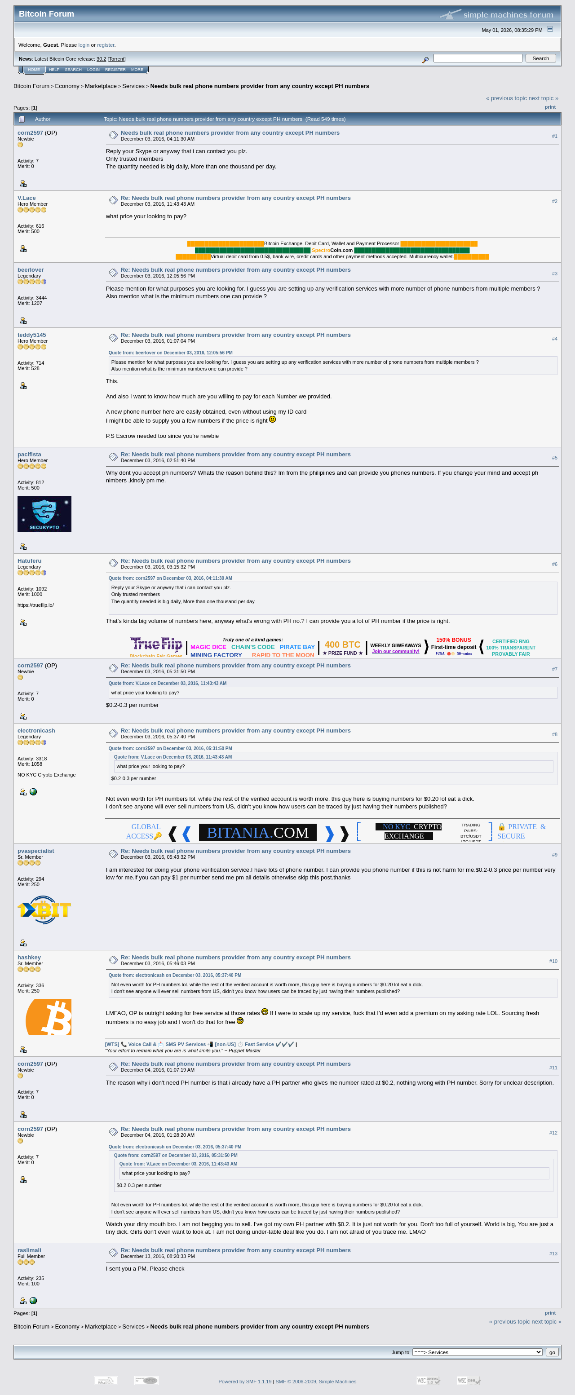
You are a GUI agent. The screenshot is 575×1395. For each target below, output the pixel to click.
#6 (554, 564)
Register (115, 69)
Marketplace (101, 86)
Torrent (116, 59)
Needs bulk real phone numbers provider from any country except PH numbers (259, 86)
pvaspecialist (36, 851)
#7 (554, 669)
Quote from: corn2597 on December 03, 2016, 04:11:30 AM (170, 578)
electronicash (36, 730)
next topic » (544, 98)
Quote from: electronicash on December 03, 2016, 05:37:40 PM (175, 975)
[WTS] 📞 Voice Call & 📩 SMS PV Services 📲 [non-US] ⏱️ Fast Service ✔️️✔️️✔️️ (199, 1044)
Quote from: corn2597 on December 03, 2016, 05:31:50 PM (170, 748)
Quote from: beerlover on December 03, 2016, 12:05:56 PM (171, 352)
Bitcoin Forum (31, 86)
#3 (554, 273)
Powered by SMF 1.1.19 (245, 1381)
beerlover (31, 269)
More (137, 69)
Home (34, 69)
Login (93, 69)
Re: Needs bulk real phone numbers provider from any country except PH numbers (236, 197)
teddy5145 (32, 334)
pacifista (29, 454)
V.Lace (27, 197)
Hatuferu (29, 560)
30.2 (101, 59)
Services (133, 86)
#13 (553, 1253)
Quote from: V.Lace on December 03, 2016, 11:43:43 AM (168, 683)
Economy (67, 86)
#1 (554, 136)
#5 (554, 457)
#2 (554, 201)
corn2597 (30, 132)
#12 (553, 1132)
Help (54, 69)
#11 (553, 1067)
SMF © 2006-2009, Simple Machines (316, 1381)
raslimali (29, 1250)
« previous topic (506, 98)
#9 (554, 854)
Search (73, 69)
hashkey (29, 957)
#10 (553, 961)
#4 (554, 338)
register (105, 45)
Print (550, 107)
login (84, 45)
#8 (554, 734)
